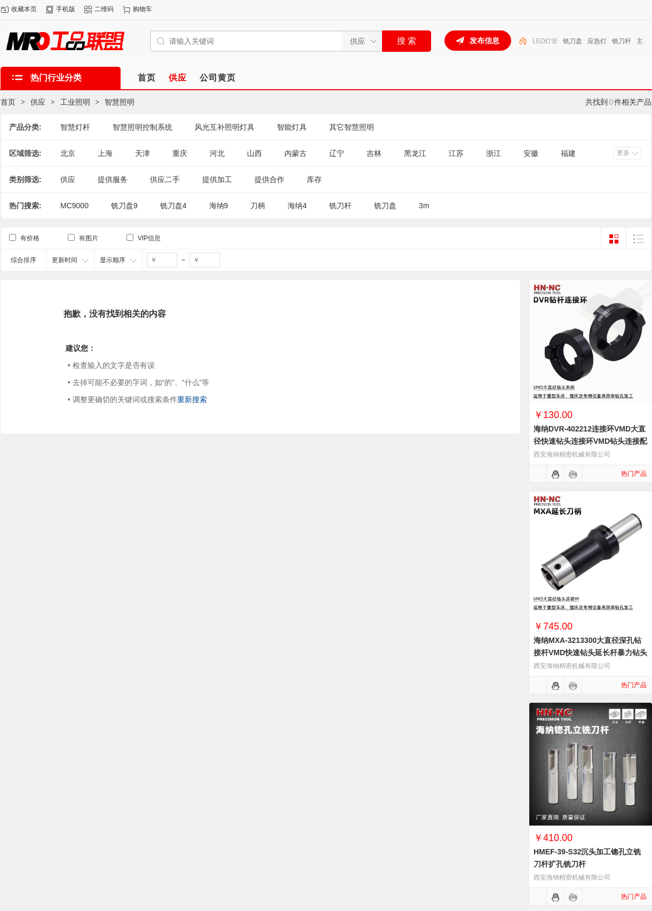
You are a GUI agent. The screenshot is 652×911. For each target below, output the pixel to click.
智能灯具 (292, 127)
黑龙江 (415, 153)
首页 (8, 102)
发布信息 (484, 40)
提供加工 (217, 179)
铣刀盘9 (124, 205)
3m (424, 205)
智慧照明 (119, 102)
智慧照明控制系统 (142, 127)
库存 (314, 179)
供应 (37, 102)
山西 (254, 153)
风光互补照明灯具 (225, 127)
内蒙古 (295, 153)
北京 (67, 153)
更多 (623, 152)
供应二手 (165, 179)
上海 (105, 153)
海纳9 (218, 205)
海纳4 (297, 205)
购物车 (142, 9)
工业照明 (75, 102)
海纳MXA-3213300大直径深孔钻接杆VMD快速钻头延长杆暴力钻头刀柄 (590, 652)
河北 (217, 153)
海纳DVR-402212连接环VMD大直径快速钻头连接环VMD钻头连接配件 (590, 441)
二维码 (104, 9)
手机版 (65, 9)
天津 (142, 153)
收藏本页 (24, 9)
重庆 (179, 153)
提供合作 (269, 179)
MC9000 (74, 205)
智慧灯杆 (75, 127)
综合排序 (23, 260)
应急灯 (597, 41)
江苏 (456, 153)
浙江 (493, 153)
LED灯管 (545, 41)
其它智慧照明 (351, 127)
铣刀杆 (621, 41)
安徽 (530, 153)
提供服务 (113, 179)
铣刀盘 (572, 41)
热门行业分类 (56, 77)
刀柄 (257, 205)
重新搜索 (192, 399)
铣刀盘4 (173, 205)
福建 (568, 153)
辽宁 (336, 153)
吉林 (374, 153)
